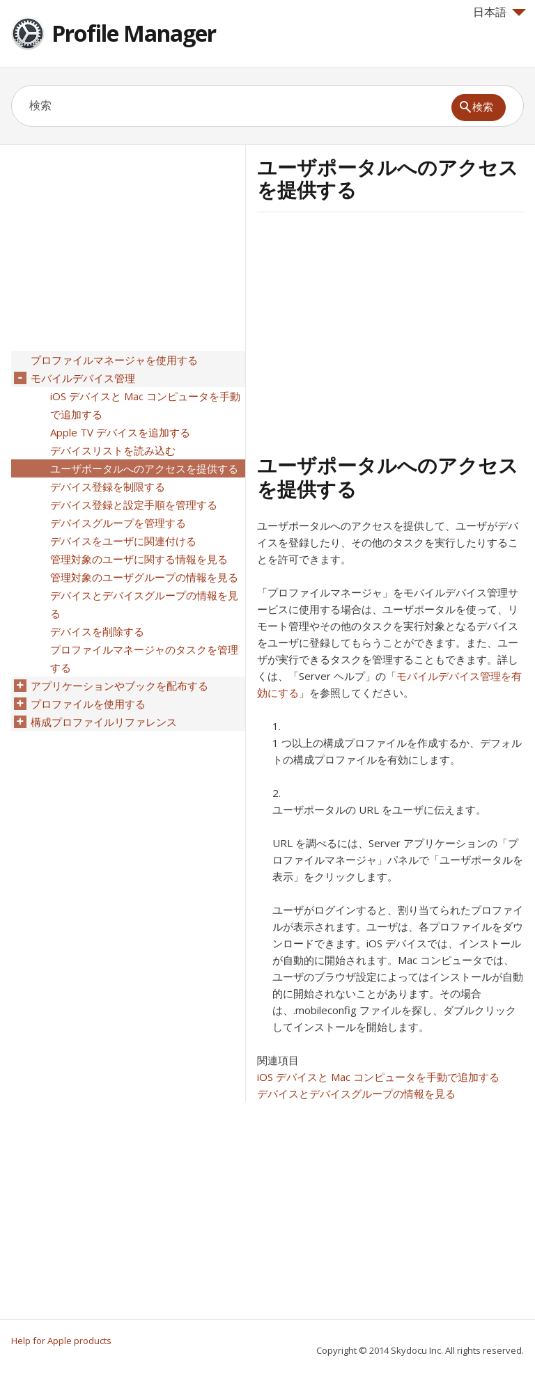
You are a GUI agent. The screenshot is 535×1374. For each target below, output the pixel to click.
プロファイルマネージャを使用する (114, 360)
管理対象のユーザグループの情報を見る (144, 577)
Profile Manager (134, 33)
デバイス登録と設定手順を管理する (133, 505)
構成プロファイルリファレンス (104, 722)
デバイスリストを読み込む (113, 450)
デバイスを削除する (97, 631)
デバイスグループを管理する (118, 523)
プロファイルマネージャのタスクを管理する (144, 658)
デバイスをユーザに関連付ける (123, 541)
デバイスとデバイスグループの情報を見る (356, 1093)
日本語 (499, 11)
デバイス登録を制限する (107, 486)
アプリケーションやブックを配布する (119, 686)
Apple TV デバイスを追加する (120, 432)
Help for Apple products (61, 1340)
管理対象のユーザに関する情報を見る (139, 559)
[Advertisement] (374, 330)
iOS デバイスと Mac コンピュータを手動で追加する (378, 1077)
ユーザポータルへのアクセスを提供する (144, 468)
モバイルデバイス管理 (83, 378)
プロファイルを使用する (88, 704)
